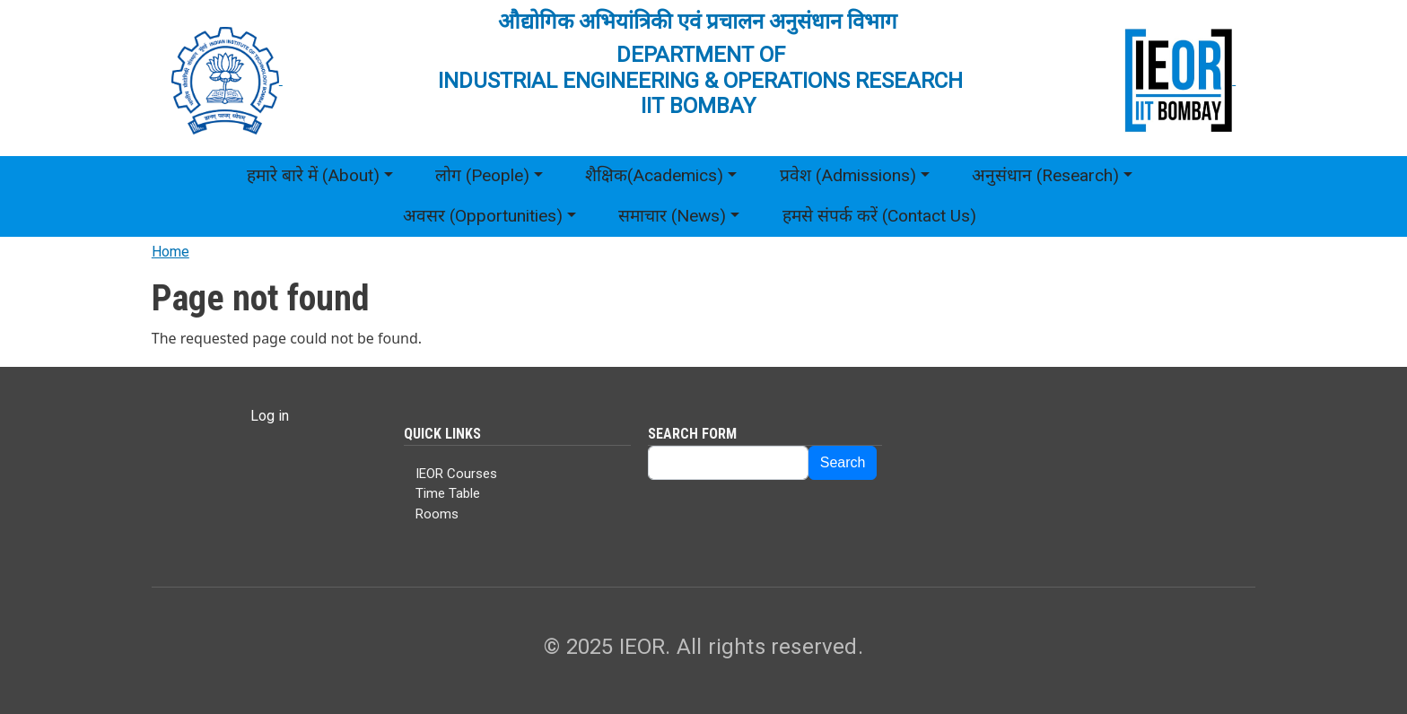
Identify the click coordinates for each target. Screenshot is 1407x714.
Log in (269, 415)
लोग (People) (482, 175)
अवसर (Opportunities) (483, 215)
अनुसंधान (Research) (1045, 175)
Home (170, 251)
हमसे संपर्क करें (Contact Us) (879, 215)
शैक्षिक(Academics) (654, 175)
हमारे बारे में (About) (313, 175)
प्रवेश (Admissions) (848, 175)
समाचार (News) (672, 215)
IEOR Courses (456, 474)
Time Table (447, 493)
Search (843, 462)
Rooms (437, 514)
